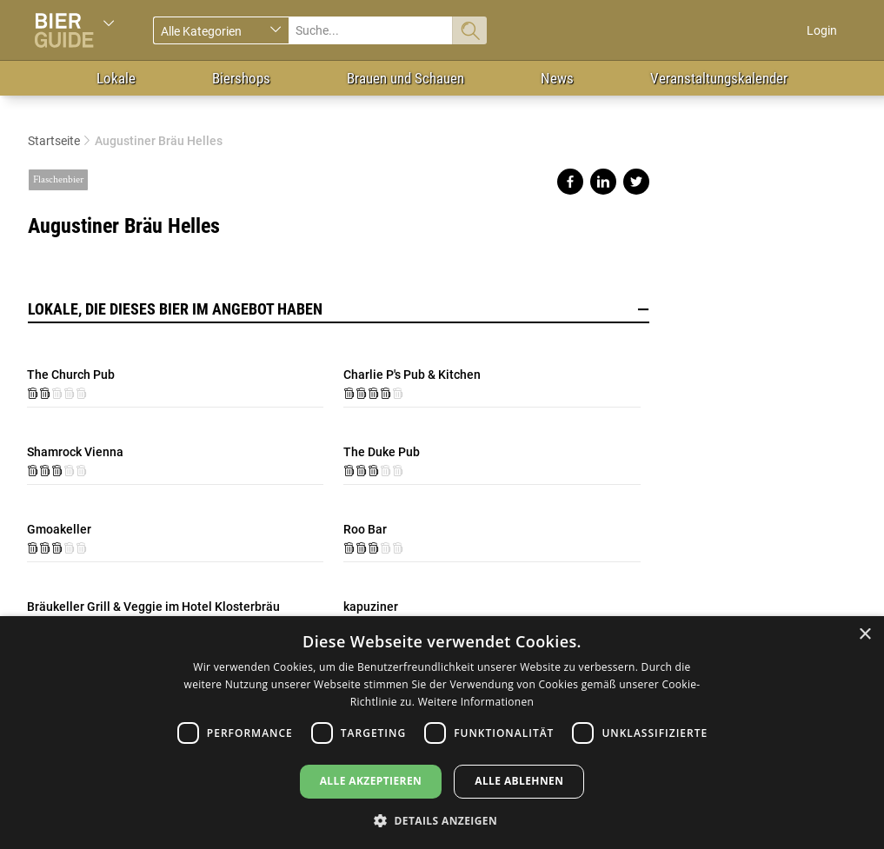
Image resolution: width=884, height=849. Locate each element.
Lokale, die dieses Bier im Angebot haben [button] (339, 309)
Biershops (241, 78)
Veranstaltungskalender (719, 78)
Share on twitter (636, 182)
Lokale (116, 78)
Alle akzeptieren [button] (371, 780)
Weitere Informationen (476, 701)
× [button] (864, 634)
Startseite (54, 141)
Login (822, 30)
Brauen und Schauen (405, 78)
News (557, 78)
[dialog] (442, 732)
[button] (442, 820)
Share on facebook (570, 182)
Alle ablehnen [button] (519, 780)
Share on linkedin (603, 182)
